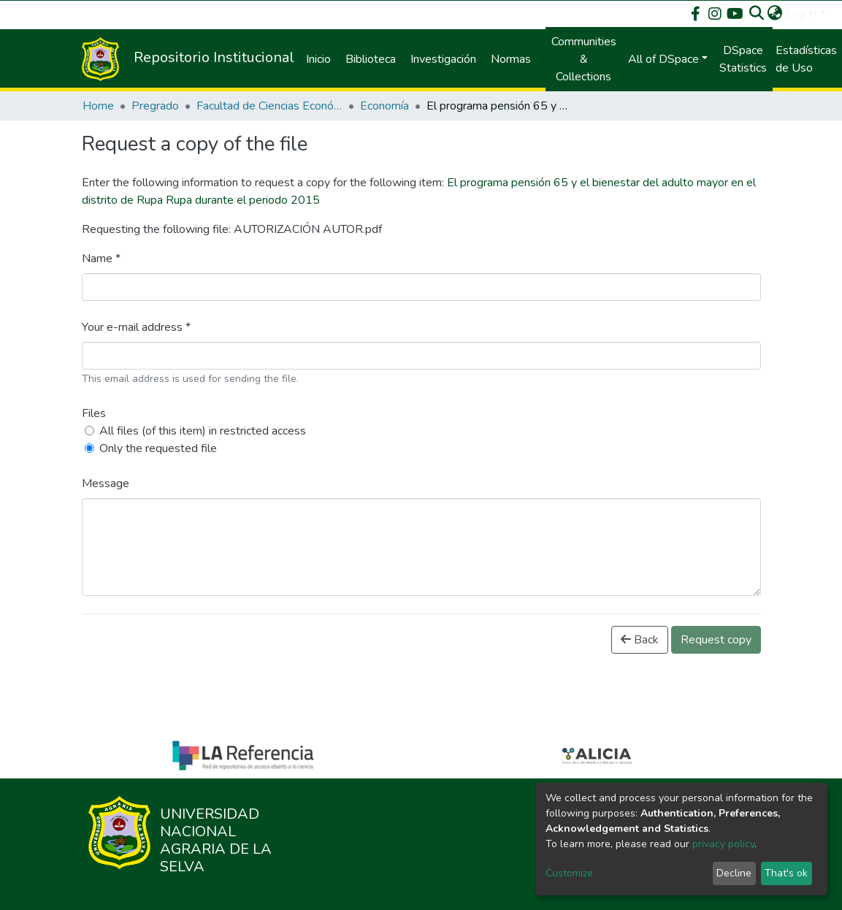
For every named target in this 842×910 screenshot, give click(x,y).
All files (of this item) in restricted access (202, 431)
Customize (569, 873)
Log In (801, 13)
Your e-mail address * (136, 327)
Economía (384, 106)
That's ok (786, 873)
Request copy (716, 640)
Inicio (318, 59)
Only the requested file (158, 448)
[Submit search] (757, 13)
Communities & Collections (583, 59)
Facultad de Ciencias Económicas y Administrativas (269, 106)
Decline (733, 873)
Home (98, 106)
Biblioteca (370, 59)
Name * (101, 259)
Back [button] (640, 640)
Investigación (443, 59)
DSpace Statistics (743, 59)
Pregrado (155, 106)
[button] (775, 13)
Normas (511, 59)
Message (105, 483)
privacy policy (723, 844)
